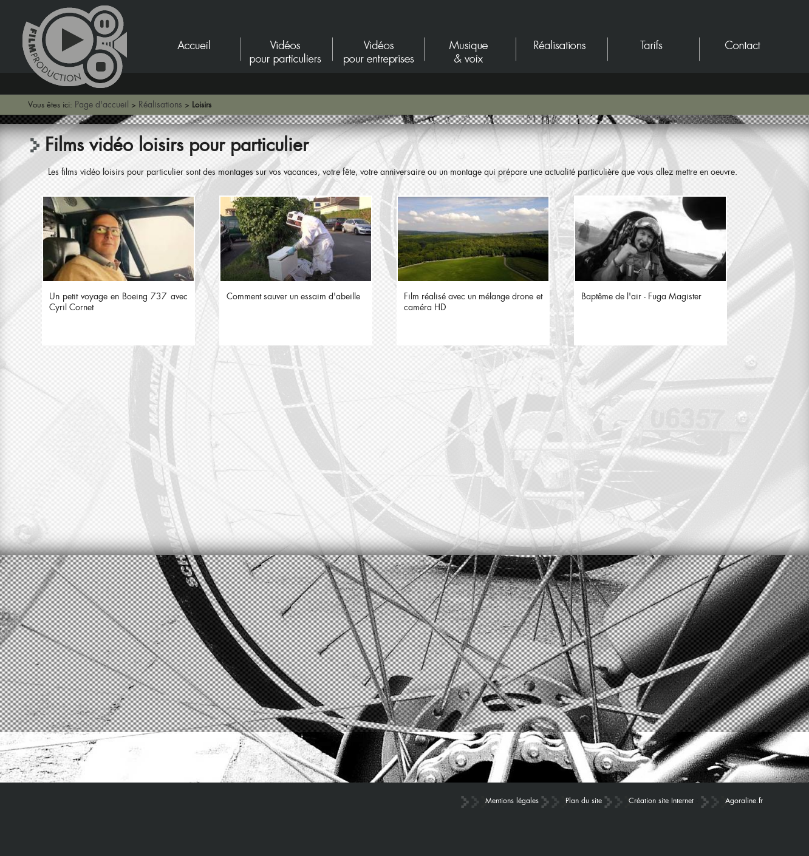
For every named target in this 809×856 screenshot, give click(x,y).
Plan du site (583, 801)
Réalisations (160, 104)
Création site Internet (661, 801)
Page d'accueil (102, 104)
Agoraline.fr (744, 801)
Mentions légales (512, 801)
